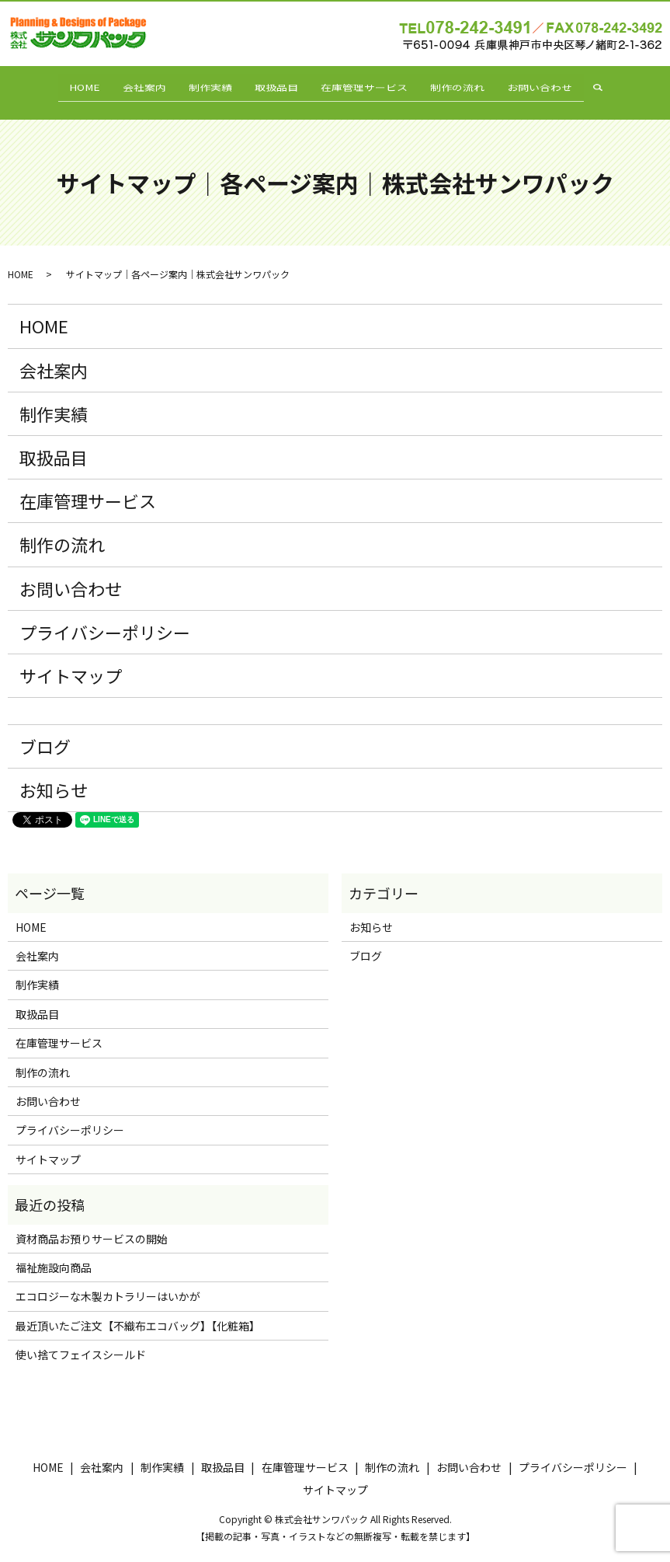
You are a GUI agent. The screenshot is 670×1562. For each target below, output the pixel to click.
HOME (67, 84)
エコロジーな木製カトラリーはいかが (108, 1283)
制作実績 (205, 84)
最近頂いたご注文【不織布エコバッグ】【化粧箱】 (138, 1312)
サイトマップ (70, 661)
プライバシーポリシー (104, 617)
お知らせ (53, 775)
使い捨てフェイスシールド (81, 1340)
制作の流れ (469, 84)
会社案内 (133, 84)
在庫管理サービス (370, 84)
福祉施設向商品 (54, 1253)
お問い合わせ (556, 84)
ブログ (45, 732)
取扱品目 (276, 84)
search (625, 85)
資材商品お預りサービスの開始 (92, 1225)
